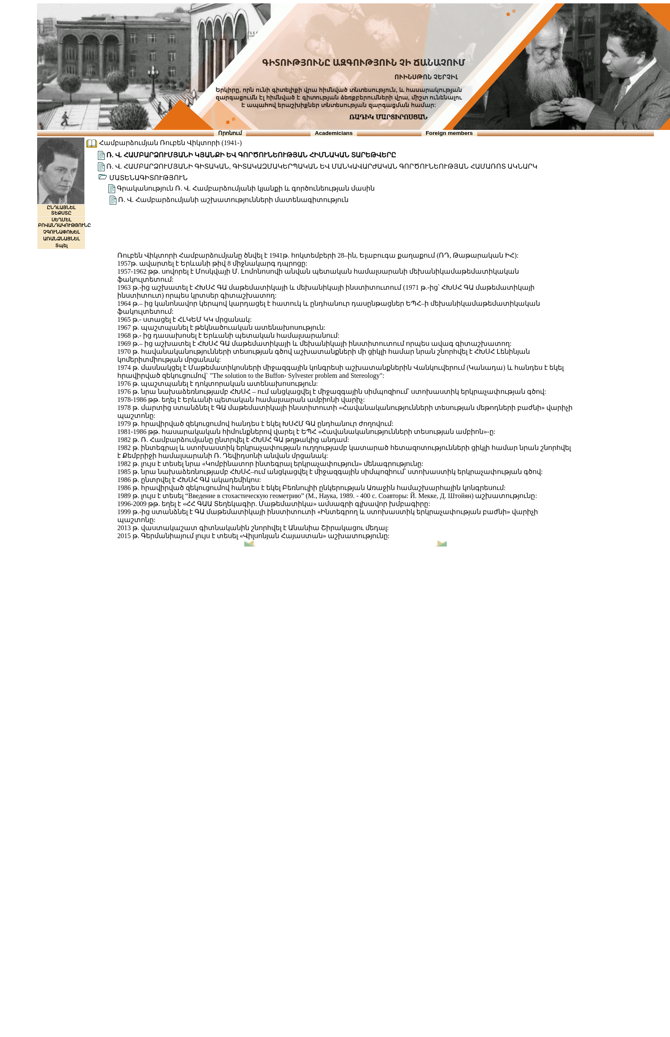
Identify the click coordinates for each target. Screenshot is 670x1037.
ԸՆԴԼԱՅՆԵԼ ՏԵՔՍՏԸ (61, 210)
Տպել (61, 245)
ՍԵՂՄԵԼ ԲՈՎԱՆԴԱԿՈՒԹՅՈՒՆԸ (64, 222)
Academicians (334, 133)
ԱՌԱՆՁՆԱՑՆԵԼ (61, 238)
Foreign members (449, 133)
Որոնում (230, 133)
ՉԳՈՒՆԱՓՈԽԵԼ (61, 231)
